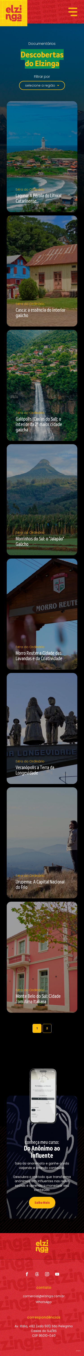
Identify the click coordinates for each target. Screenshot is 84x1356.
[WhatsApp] (44, 1302)
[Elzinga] (13, 13)
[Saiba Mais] (42, 1202)
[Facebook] (26, 1274)
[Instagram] (47, 1274)
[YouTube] (57, 1274)
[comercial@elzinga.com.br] (44, 1296)
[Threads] (36, 1274)
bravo (78, 1351)
